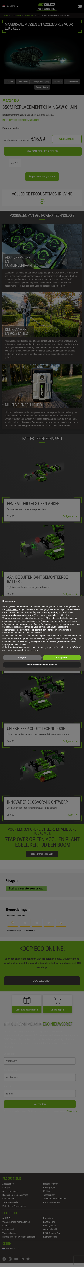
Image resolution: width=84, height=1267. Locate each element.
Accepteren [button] (61, 657)
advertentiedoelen (59, 627)
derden (65, 618)
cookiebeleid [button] (63, 615)
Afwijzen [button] (22, 657)
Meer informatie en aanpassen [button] (42, 664)
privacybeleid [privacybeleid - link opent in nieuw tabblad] (12, 609)
